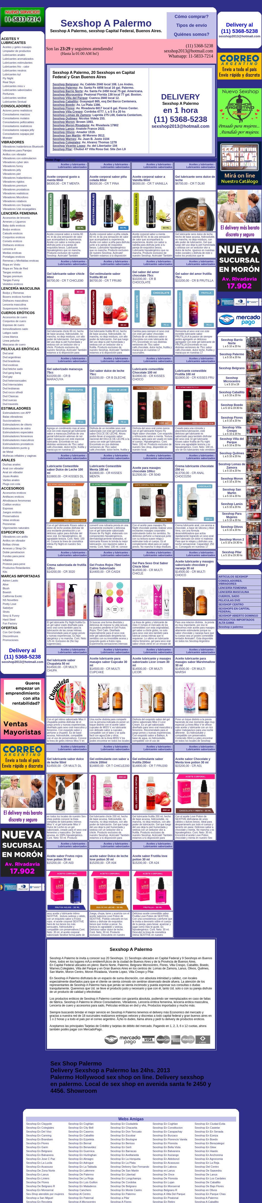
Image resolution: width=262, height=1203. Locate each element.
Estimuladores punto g (16, 447)
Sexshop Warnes (64, 139)
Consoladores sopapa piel (18, 133)
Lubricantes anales (14, 54)
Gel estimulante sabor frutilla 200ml (147, 760)
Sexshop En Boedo (206, 1139)
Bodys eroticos (11, 229)
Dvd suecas (10, 400)
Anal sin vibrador (13, 472)
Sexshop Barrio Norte (68, 91)
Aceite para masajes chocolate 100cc (146, 469)
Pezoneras (9, 524)
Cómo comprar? (191, 16)
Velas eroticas (11, 520)
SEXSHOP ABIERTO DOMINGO (238, 615)
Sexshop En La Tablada (82, 1166)
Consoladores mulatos (16, 118)
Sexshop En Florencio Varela (170, 1139)
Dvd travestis (10, 404)
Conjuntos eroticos (14, 237)
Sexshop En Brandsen (39, 1139)
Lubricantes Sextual (14, 101)
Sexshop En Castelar (207, 1127)
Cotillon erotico (12, 504)
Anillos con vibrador (14, 154)
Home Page (53, 159)
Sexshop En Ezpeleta (81, 1139)
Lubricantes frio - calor (16, 66)
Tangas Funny (11, 280)
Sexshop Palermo (65, 87)
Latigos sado (10, 332)
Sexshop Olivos (64, 132)
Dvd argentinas (12, 357)
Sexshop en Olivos (206, 1190)
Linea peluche (11, 340)
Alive (6, 584)
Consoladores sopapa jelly (18, 129)
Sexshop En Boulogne (123, 1139)
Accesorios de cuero (15, 317)
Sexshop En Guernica (81, 1151)
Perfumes (8, 93)
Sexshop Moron (64, 122)
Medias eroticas (12, 252)
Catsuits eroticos (12, 233)
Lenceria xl (9, 248)
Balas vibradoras (13, 416)
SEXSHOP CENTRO (231, 604)
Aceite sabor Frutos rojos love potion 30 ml (64, 857)
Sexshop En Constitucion (168, 1127)
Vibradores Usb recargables (19, 208)
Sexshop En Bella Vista (166, 1147)
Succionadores (12, 420)
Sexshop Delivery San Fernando (129, 1166)
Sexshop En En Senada (209, 1131)
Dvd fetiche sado (13, 368)
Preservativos (11, 516)
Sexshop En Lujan (163, 1182)
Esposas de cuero (13, 325)
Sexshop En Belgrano (39, 1151)
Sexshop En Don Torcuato (126, 1131)
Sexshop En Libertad (122, 1174)
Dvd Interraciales (13, 384)
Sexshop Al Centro (79, 1194)
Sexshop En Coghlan (80, 1123)
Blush (6, 588)
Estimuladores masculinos (18, 440)
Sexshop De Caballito (208, 1182)
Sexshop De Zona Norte (40, 1170)
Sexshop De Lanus (206, 1174)
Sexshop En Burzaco (165, 1135)
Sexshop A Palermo (106, 23)
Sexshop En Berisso (122, 1143)
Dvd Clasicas (10, 396)
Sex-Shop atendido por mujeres (45, 1194)
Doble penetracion (13, 552)
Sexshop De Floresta (165, 1178)
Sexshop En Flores (37, 1143)
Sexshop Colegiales (66, 142)
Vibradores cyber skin (16, 162)
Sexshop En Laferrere (81, 1170)
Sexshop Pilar (62, 149)
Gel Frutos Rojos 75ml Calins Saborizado (105, 566)
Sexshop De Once (163, 1174)
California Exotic (12, 596)
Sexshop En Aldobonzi (166, 1158)
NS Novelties (10, 600)
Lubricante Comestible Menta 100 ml (105, 467)
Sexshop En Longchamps (125, 1178)
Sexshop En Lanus (37, 1174)
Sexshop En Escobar (123, 1135)
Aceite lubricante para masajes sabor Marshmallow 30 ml (195, 662)
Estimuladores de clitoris (17, 424)
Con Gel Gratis (12, 632)
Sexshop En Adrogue (80, 1162)
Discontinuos (10, 636)
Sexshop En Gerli (120, 1147)
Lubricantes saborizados (17, 90)
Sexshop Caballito (65, 101)
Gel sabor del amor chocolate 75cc (145, 273)
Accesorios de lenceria (16, 217)
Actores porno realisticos (17, 110)
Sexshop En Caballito (81, 1135)
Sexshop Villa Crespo (68, 111)
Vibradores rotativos (15, 201)
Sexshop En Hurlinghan (82, 1155)
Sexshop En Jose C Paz (40, 1158)
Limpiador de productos (17, 50)
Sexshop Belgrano (65, 84)
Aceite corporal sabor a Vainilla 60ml (148, 178)
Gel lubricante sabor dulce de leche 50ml (65, 760)
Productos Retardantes (16, 567)
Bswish (7, 592)
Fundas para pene (13, 556)
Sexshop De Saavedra (208, 1170)
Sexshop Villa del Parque (70, 98)
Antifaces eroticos (13, 496)
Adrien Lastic (10, 580)
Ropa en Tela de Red (15, 268)
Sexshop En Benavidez (82, 1147)
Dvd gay (7, 376)
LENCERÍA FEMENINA (232, 587)
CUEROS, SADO (228, 596)
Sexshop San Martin (67, 135)
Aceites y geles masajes (17, 47)
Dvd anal (8, 353)
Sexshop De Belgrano (123, 1186)
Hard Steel (9, 619)
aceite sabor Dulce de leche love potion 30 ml (109, 857)
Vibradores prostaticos (16, 189)
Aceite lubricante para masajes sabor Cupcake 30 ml (108, 662)
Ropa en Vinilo (11, 264)
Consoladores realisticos (17, 126)
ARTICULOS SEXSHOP (233, 576)
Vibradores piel (12, 173)
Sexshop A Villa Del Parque (169, 1194)
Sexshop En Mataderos (82, 1186)
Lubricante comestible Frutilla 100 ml (190, 372)
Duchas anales (12, 464)
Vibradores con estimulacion (19, 158)
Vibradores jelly (12, 169)
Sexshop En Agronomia (209, 1158)
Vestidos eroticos (13, 284)
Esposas (8, 508)
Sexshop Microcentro (67, 94)
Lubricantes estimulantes (18, 62)
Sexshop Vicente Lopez (69, 146)
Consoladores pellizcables (18, 122)
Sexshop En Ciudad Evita (210, 1123)
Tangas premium (12, 276)
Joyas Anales (11, 476)
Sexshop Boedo (64, 105)
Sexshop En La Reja (207, 1162)
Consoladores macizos (16, 114)
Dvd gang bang (12, 372)
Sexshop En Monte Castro (126, 1190)
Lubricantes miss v (14, 86)
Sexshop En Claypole (39, 1123)
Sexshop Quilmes (65, 118)
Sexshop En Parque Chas (210, 1194)
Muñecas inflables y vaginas (19, 455)
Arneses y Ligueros (14, 221)
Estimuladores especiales (18, 432)
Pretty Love (9, 603)
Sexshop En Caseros (80, 1131)
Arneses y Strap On (14, 548)
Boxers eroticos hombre (17, 296)
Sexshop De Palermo (81, 1174)
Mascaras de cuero (14, 344)
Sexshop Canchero (79, 1190)
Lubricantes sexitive (14, 97)
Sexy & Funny (11, 615)
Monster (7, 137)
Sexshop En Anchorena (209, 1155)
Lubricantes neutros (14, 70)
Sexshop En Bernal (79, 1143)
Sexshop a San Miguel (39, 1197)
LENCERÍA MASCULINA (233, 592)
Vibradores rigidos (13, 181)
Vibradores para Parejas (17, 150)
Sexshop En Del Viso (38, 1131)
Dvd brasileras (11, 361)
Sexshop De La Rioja (80, 1178)
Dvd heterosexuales (14, 380)
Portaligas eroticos (14, 256)
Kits (5, 571)
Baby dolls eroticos (14, 225)
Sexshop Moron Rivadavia (71, 125)
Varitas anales (11, 480)
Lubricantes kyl (12, 74)
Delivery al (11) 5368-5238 (22, 653)
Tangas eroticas (12, 272)
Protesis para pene (14, 563)
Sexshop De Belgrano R (40, 1186)
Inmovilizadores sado (15, 328)
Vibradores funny (13, 166)
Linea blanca (10, 336)
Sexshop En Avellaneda (124, 1155)
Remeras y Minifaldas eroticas (21, 260)
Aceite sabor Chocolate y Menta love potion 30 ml (192, 760)
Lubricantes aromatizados (18, 58)
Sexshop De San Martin (124, 1170)
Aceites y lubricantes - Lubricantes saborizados (72, 165)
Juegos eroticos (12, 512)
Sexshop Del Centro (207, 1166)
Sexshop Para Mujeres (231, 515)
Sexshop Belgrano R (165, 1190)
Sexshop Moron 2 (231, 539)
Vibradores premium (15, 185)
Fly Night (8, 78)
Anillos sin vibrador (14, 540)
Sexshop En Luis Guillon (83, 1182)
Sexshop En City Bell (80, 1127)
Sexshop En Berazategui (209, 1143)
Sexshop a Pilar (119, 1197)
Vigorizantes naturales (16, 527)
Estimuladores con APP (17, 412)
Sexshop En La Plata (123, 1162)
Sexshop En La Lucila (39, 1162)
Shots (6, 611)
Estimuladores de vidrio (17, 428)
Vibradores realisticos (15, 193)
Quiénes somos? (191, 34)
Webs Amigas (131, 1119)
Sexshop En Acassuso (166, 1162)
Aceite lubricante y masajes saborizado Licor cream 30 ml (151, 662)
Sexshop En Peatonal (165, 1197)
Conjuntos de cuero (14, 321)
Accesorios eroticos (14, 492)
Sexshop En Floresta (165, 1143)
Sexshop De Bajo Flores (209, 1186)
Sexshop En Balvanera (166, 1151)
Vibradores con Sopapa (17, 205)
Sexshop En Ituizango (166, 1155)
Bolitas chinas (11, 544)
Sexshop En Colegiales (40, 1127)
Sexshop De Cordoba (123, 1182)
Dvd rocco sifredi (13, 392)
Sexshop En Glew (205, 1147)
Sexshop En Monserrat (166, 1186)
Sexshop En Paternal (80, 1197)
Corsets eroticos (12, 241)
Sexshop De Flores (37, 1182)
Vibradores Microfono (15, 197)
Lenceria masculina (14, 304)
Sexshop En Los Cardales (210, 1178)
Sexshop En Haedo (206, 1151)
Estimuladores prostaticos (18, 444)
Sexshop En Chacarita (123, 1127)
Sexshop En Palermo (123, 1194)
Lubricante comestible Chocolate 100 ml (148, 370)
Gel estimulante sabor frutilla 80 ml (105, 275)
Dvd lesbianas (11, 388)
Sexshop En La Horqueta (125, 1158)
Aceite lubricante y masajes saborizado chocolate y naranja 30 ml (194, 565)
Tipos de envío (191, 25)
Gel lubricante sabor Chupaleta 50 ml (61, 662)
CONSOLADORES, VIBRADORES (230, 582)
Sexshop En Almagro (80, 1158)
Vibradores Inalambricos (17, 177)
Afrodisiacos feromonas (17, 500)
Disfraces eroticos (13, 245)
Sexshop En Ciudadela (124, 1123)
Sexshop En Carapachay (167, 1131)
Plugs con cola (11, 484)
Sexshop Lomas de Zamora (72, 115)
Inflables (8, 560)
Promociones (10, 640)
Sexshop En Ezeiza (206, 1135)
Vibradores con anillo (15, 536)
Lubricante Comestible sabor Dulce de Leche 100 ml (65, 469)
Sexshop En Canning (38, 1135)
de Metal (8, 451)
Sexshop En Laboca (164, 1166)
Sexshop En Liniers (37, 1178)
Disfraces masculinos (15, 300)
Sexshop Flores (63, 108)
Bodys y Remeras (13, 292)
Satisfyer (8, 607)
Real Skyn (9, 82)
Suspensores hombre (15, 308)
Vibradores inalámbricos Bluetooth (23, 146)
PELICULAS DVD (229, 600)
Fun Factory (10, 623)
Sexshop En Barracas (123, 1151)
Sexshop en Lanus (164, 1170)
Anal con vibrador (13, 468)
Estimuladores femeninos (18, 436)
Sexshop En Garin (37, 1147)
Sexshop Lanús (63, 128)
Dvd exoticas (10, 365)
